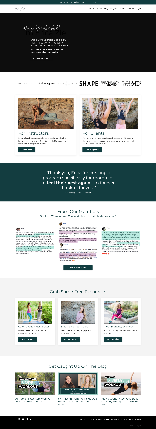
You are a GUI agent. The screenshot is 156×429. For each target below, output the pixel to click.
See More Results (78, 267)
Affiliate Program (111, 419)
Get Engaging (70, 339)
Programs (114, 8)
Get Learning (27, 339)
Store (122, 8)
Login (138, 8)
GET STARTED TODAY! (41, 58)
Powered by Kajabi (135, 426)
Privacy (99, 419)
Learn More (26, 149)
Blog (106, 8)
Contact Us (81, 419)
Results (92, 8)
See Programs (92, 149)
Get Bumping (113, 339)
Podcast (130, 8)
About (99, 8)
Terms (91, 419)
